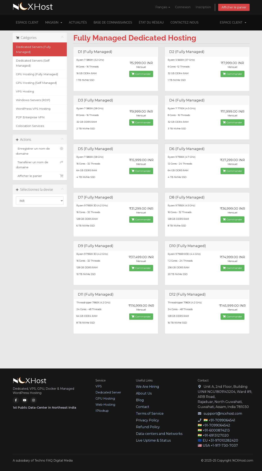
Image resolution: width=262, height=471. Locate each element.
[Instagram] (33, 400)
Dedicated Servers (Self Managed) (32, 63)
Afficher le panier (234, 7)
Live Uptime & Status (153, 440)
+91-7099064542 (216, 425)
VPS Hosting (25, 91)
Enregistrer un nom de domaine (40, 150)
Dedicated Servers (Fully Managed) (33, 49)
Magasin (53, 22)
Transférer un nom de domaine (40, 164)
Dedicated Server (108, 392)
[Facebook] (16, 400)
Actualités (78, 22)
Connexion (183, 7)
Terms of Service (150, 414)
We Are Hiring (147, 387)
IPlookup (102, 411)
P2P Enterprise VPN (30, 117)
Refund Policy (148, 427)
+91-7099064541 (222, 420)
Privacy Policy (147, 420)
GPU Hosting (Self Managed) (36, 82)
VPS (99, 386)
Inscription (203, 7)
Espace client (27, 22)
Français (162, 7)
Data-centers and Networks (159, 434)
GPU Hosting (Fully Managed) (37, 74)
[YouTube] (25, 400)
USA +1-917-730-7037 (220, 445)
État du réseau (151, 22)
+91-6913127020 (216, 435)
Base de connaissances (113, 22)
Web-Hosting (105, 405)
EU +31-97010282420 (220, 440)
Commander (141, 73)
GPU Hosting (105, 398)
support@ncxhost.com (223, 414)
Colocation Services (30, 126)
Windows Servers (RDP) (33, 100)
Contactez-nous (184, 22)
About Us (144, 393)
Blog (140, 400)
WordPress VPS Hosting (33, 108)
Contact (142, 407)
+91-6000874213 (216, 430)
